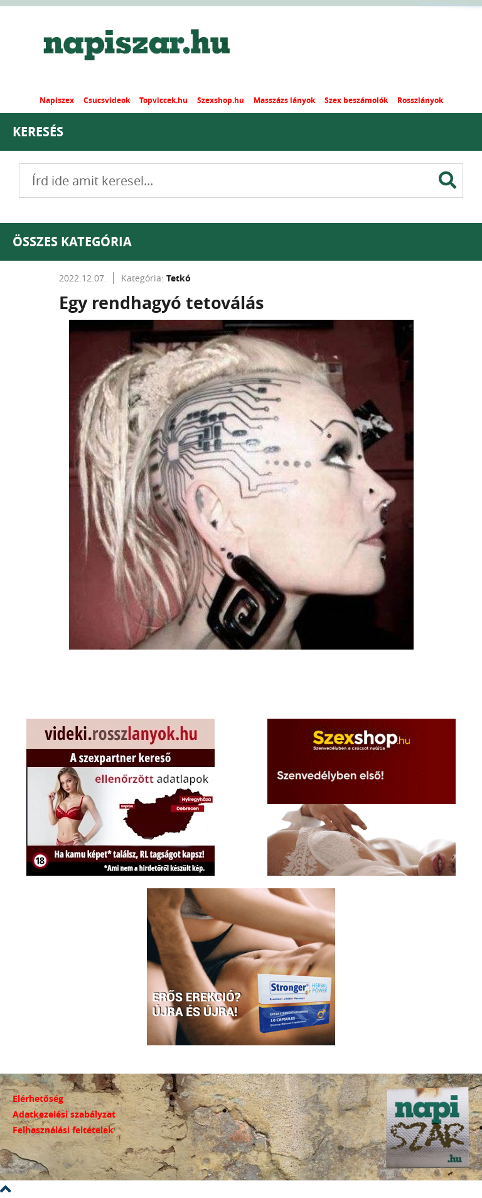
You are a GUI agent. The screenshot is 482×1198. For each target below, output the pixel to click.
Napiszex (57, 100)
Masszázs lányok (284, 100)
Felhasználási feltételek (63, 1130)
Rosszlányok (420, 100)
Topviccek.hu (163, 100)
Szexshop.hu (220, 100)
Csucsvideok (106, 100)
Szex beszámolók (356, 100)
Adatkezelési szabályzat (64, 1114)
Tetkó (178, 278)
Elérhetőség (38, 1098)
